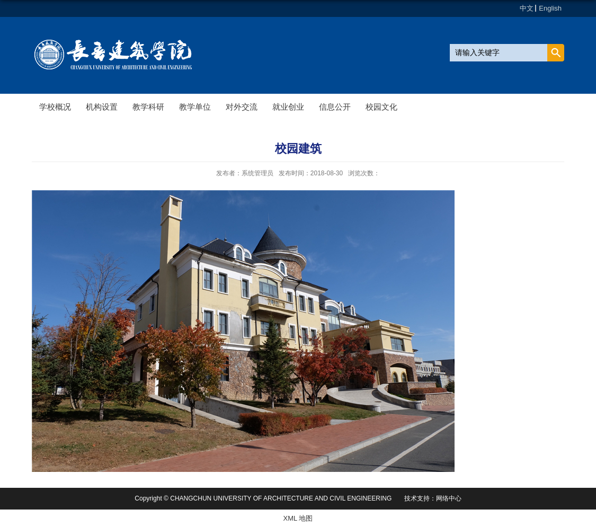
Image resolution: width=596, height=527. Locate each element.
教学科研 (148, 106)
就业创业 (288, 106)
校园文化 (381, 106)
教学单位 (195, 106)
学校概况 (55, 106)
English (550, 8)
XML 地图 (298, 518)
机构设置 (102, 106)
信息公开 (335, 106)
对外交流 (241, 106)
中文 (526, 8)
